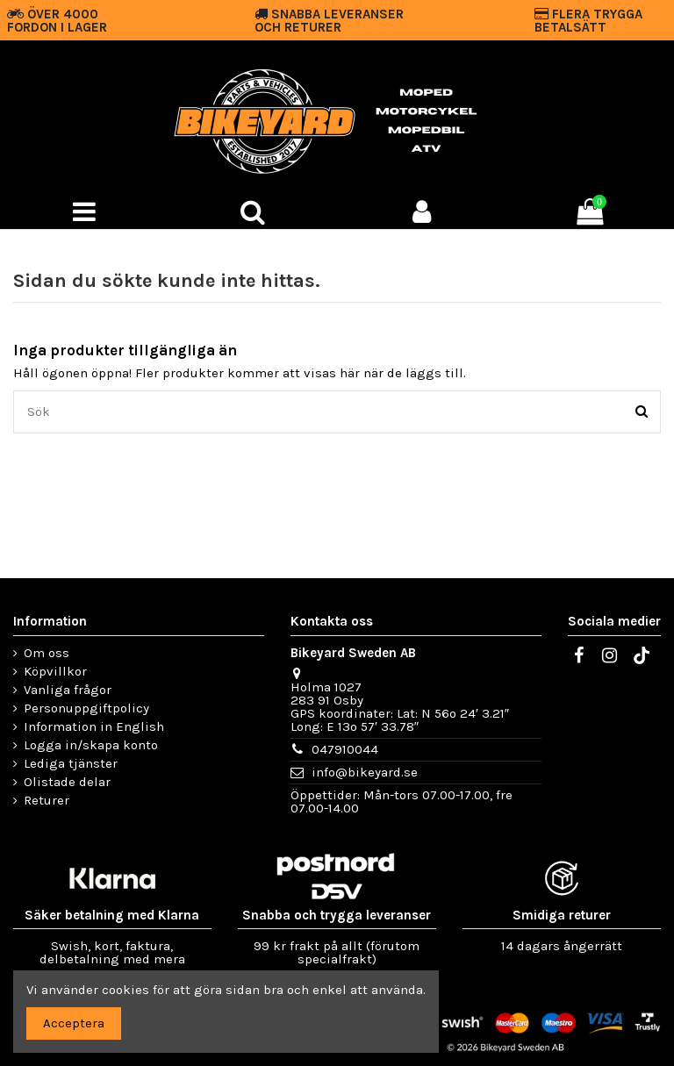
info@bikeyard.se (365, 772)
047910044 (345, 749)
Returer (46, 800)
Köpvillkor (55, 671)
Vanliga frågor (67, 690)
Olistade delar (67, 782)
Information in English (94, 726)
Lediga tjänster (71, 763)
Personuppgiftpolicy (86, 708)
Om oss (46, 653)
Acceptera (73, 1023)
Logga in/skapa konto (91, 745)
